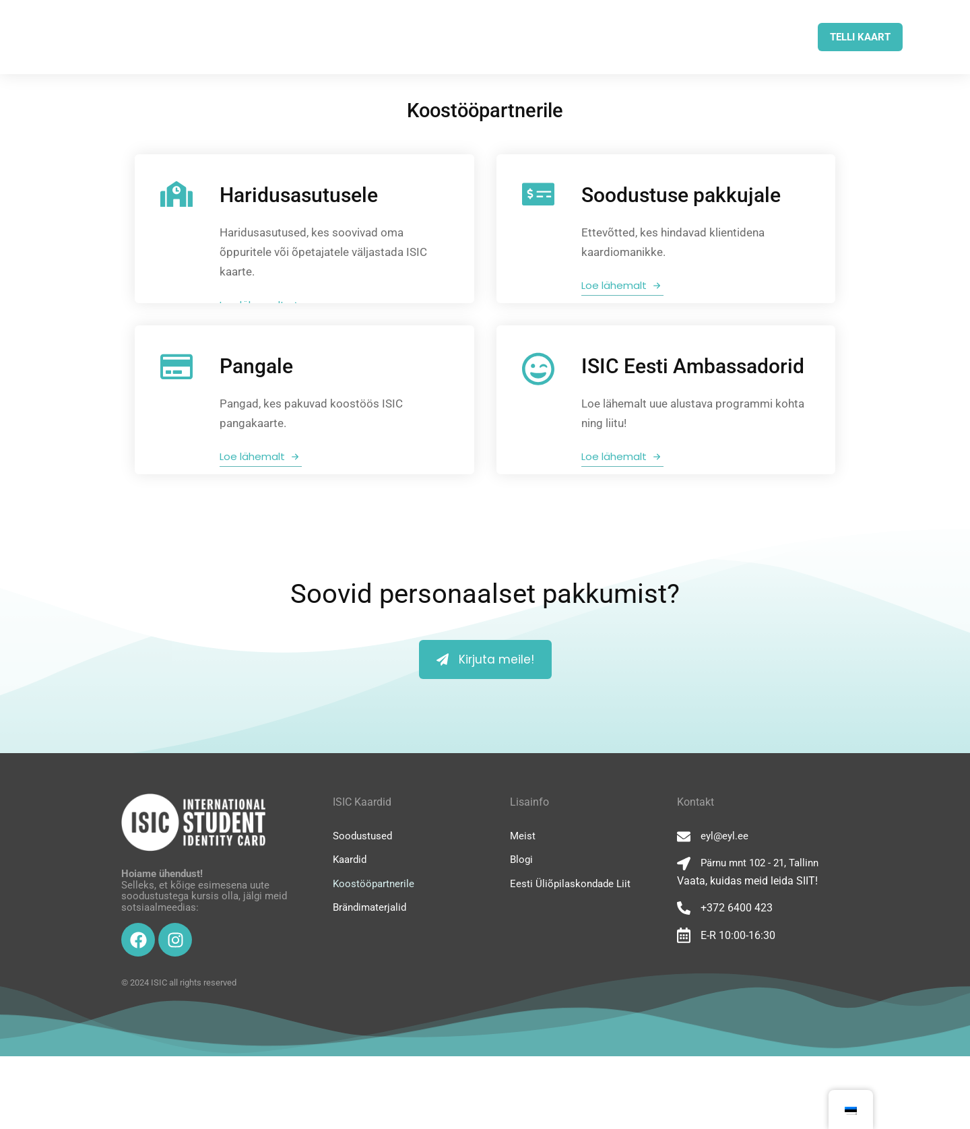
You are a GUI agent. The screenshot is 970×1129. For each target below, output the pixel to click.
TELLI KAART (860, 37)
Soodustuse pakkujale (682, 195)
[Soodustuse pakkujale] (539, 194)
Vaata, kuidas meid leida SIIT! (747, 953)
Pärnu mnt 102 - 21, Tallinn (759, 936)
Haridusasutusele (300, 195)
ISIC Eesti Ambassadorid (694, 402)
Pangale (257, 402)
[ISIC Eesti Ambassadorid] (539, 405)
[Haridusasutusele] (178, 194)
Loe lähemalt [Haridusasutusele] (262, 305)
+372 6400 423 (737, 980)
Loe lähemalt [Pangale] (262, 493)
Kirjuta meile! (485, 732)
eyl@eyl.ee (724, 909)
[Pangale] (178, 403)
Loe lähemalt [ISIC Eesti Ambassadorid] (624, 493)
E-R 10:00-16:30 (738, 1008)
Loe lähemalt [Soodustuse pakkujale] (624, 285)
